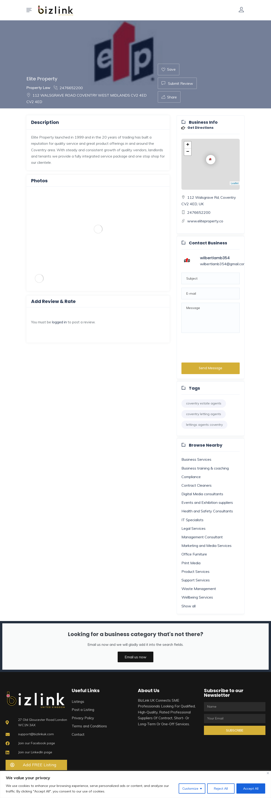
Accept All (250, 788)
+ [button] (187, 145)
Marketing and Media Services (206, 545)
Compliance (191, 476)
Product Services (195, 571)
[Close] (268, 773)
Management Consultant (202, 537)
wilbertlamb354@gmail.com (223, 264)
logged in (59, 322)
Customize (190, 788)
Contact (78, 734)
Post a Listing (83, 709)
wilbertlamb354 (215, 258)
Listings (78, 701)
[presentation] (216, 346)
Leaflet (235, 183)
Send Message (210, 368)
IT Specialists (192, 519)
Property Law (38, 87)
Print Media (190, 563)
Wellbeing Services (197, 597)
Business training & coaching (205, 468)
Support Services (195, 580)
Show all (188, 606)
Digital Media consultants (202, 494)
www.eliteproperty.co (205, 221)
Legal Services (193, 528)
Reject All (221, 788)
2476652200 (68, 87)
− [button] (187, 151)
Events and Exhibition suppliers (207, 502)
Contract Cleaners (196, 485)
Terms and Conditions (89, 726)
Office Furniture (194, 554)
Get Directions (197, 128)
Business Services (196, 459)
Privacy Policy (83, 718)
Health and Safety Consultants (207, 511)
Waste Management (198, 588)
